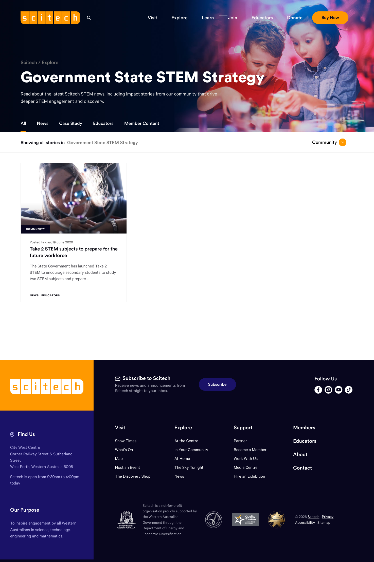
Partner (240, 440)
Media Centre (245, 467)
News (42, 123)
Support (243, 427)
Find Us (26, 434)
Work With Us (246, 458)
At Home (182, 458)
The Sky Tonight (189, 467)
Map (122, 458)
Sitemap (323, 522)
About (300, 454)
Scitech (29, 63)
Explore (50, 63)
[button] (152, 17)
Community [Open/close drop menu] (329, 142)
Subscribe (217, 384)
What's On (124, 449)
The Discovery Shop (133, 476)
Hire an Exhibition (249, 476)
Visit (120, 427)
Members (304, 427)
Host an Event (127, 467)
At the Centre (186, 440)
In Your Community (191, 449)
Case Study (70, 123)
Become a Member (250, 449)
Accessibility (305, 522)
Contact (302, 468)
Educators (103, 123)
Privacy (327, 516)
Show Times (125, 440)
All (23, 123)
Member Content (141, 123)
